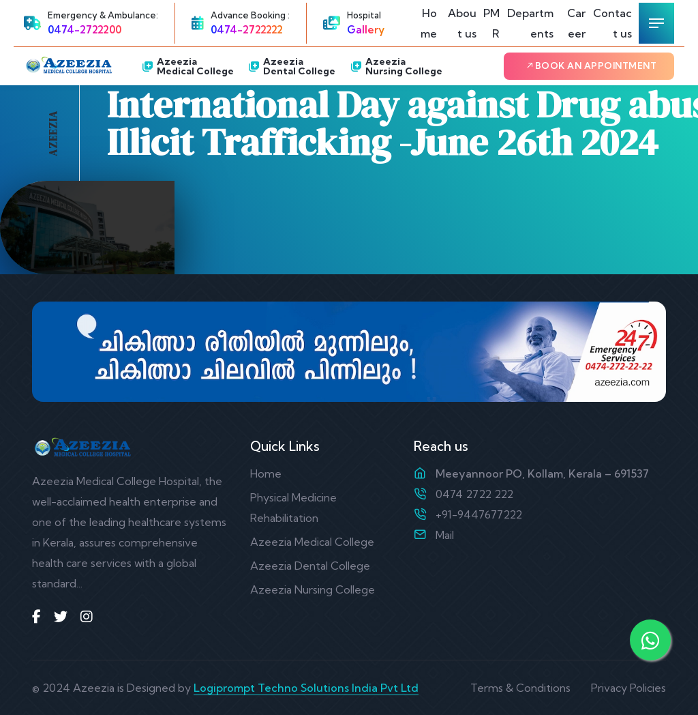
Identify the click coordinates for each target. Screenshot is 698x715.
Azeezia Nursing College (396, 66)
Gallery (365, 29)
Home (429, 23)
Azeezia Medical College (188, 66)
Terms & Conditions (520, 688)
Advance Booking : (250, 15)
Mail (445, 535)
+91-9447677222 (479, 514)
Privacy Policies (628, 688)
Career (576, 23)
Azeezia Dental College (292, 66)
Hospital (364, 15)
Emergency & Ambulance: (103, 15)
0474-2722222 (247, 29)
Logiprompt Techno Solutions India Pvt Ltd (306, 688)
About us (462, 23)
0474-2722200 (84, 29)
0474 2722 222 (474, 494)
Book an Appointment (591, 65)
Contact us (612, 23)
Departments (530, 23)
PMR (491, 23)
